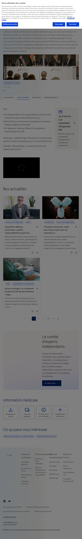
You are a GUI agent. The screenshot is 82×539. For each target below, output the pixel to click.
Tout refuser (72, 24)
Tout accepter (59, 24)
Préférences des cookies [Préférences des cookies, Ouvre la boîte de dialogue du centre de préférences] (10, 24)
